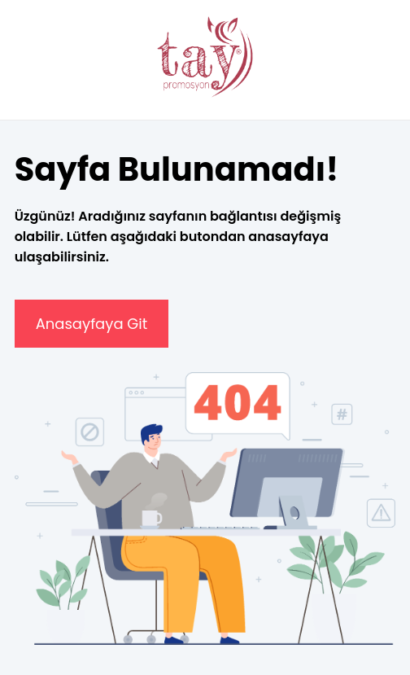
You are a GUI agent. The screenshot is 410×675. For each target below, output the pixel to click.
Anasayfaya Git (92, 323)
